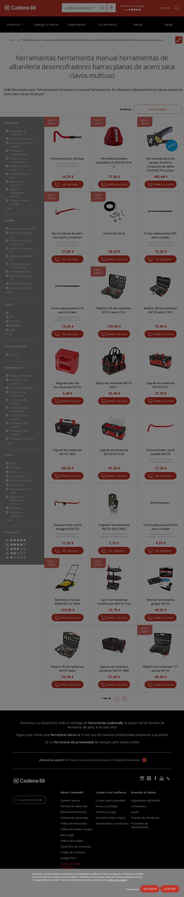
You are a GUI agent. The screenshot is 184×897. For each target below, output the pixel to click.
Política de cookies (117, 880)
